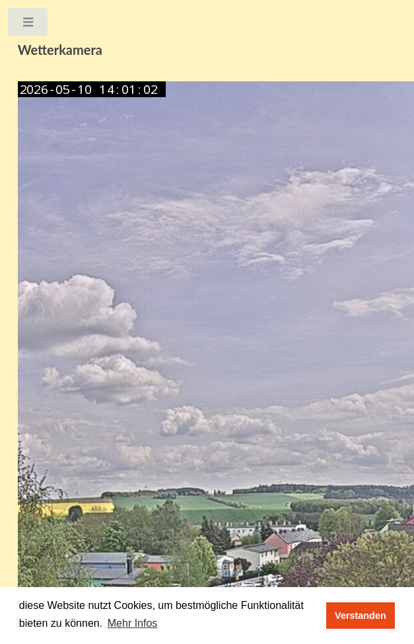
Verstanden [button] (360, 615)
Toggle (28, 25)
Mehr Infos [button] (133, 623)
